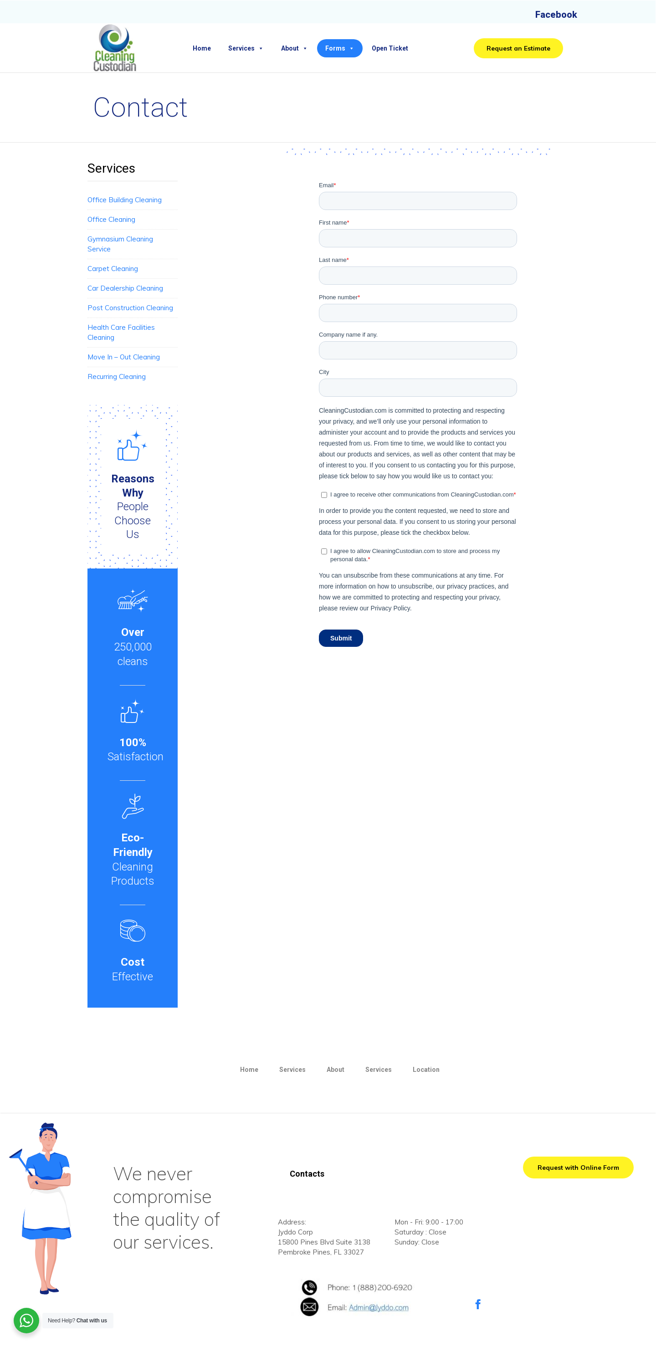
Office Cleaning (111, 219)
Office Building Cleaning (124, 199)
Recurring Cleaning (116, 376)
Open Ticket (390, 48)
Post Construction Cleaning (130, 307)
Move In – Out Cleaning (123, 357)
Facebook (556, 14)
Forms (339, 48)
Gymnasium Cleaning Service (120, 244)
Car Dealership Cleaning (125, 288)
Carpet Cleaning (112, 268)
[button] (518, 48)
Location (426, 1069)
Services (246, 48)
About (294, 48)
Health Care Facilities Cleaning (121, 332)
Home (202, 48)
